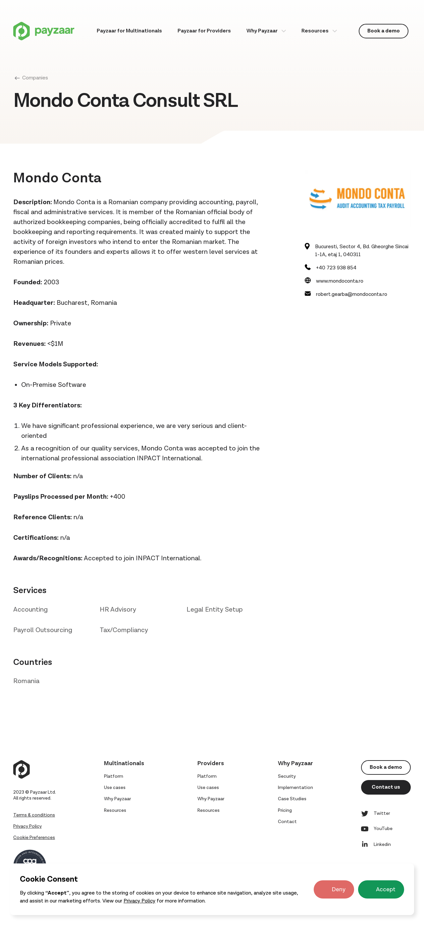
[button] (266, 31)
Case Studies (292, 799)
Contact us (386, 787)
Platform (113, 776)
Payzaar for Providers (204, 31)
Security (287, 776)
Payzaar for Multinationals (129, 31)
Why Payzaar (262, 31)
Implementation (295, 788)
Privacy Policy (139, 901)
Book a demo (383, 30)
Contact (287, 822)
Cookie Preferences (34, 838)
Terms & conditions (34, 815)
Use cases (115, 788)
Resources (315, 31)
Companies (35, 77)
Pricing (285, 810)
